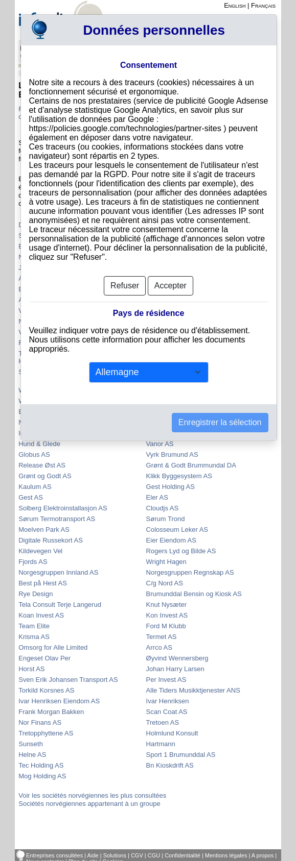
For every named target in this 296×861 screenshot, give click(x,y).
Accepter (170, 285)
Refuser (124, 285)
